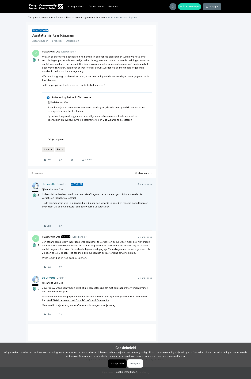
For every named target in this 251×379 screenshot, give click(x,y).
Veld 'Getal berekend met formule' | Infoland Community (78, 300)
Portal (60, 149)
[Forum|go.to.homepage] (46, 6)
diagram (48, 149)
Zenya (59, 17)
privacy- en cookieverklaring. (169, 356)
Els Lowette (48, 184)
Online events (96, 6)
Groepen (113, 6)
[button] (189, 6)
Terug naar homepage (40, 17)
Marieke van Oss (51, 51)
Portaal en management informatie (85, 17)
